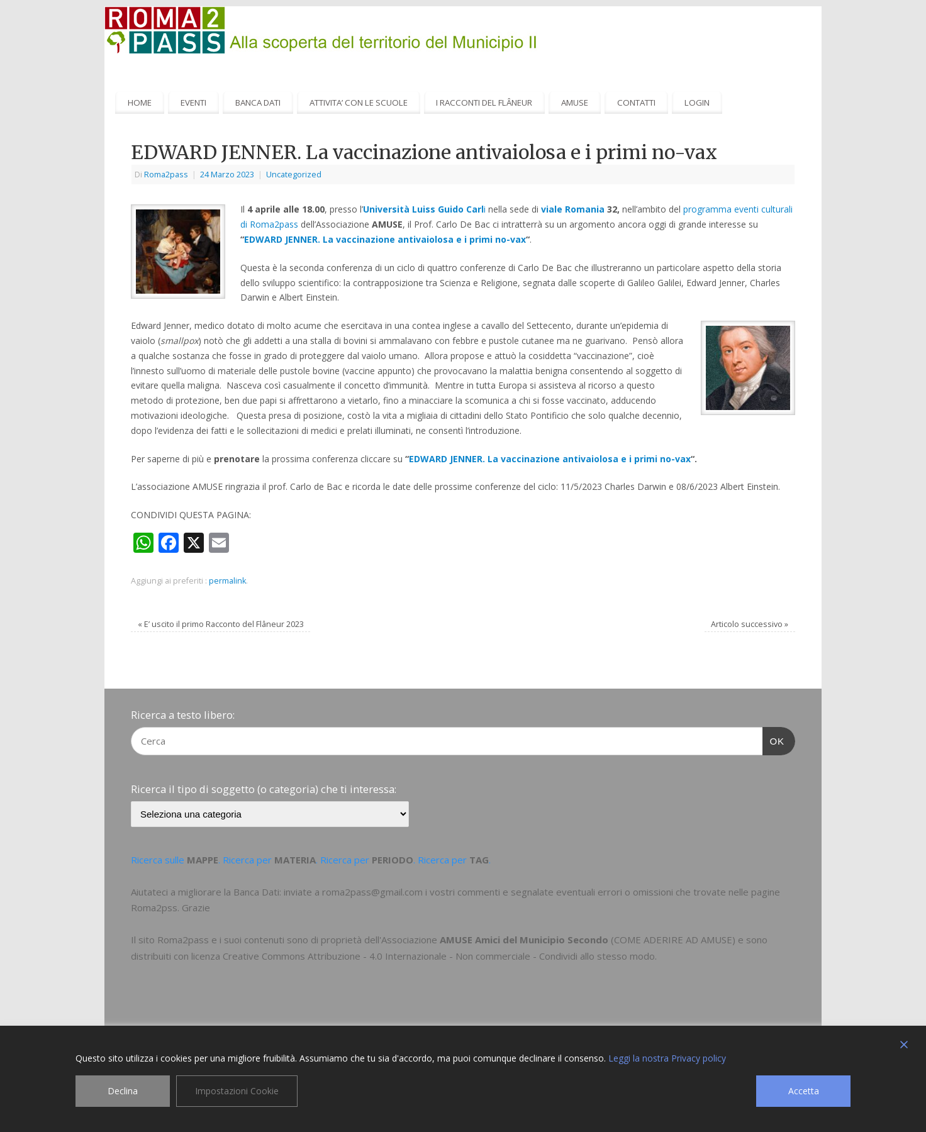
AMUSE (574, 102)
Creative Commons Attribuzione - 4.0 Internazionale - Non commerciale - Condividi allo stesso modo (439, 956)
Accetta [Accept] (803, 1091)
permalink (227, 580)
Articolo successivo (749, 624)
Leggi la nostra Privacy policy (667, 1058)
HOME (140, 102)
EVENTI (193, 102)
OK (773, 739)
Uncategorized (293, 174)
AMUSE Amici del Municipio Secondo (524, 939)
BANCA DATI (258, 102)
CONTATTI (636, 102)
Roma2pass (166, 174)
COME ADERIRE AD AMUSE (673, 939)
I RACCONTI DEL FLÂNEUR (484, 102)
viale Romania (573, 209)
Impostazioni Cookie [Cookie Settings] (237, 1091)
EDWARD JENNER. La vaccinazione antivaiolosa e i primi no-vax (385, 239)
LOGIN (697, 102)
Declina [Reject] (123, 1091)
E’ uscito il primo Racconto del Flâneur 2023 (221, 624)
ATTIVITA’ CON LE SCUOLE (359, 102)
